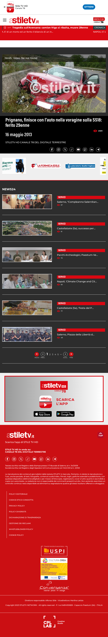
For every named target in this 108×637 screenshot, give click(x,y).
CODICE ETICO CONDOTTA (21, 500)
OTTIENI (89, 6)
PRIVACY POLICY (17, 506)
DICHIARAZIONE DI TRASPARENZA (25, 517)
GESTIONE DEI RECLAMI (20, 523)
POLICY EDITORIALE (18, 494)
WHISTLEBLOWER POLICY (21, 529)
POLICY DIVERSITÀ (17, 512)
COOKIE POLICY (16, 535)
